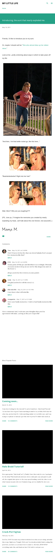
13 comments (12, 486)
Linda (9, 280)
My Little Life (10, 3)
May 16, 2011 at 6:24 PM (19, 262)
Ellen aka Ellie (12, 289)
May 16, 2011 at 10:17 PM (26, 289)
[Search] (47, 3)
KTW (9, 262)
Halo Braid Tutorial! (13, 466)
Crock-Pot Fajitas (11, 531)
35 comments (12, 551)
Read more (49, 421)
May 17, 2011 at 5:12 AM (24, 299)
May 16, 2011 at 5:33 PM (19, 250)
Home (4, 8)
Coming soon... (10, 401)
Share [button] (49, 237)
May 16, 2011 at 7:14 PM (20, 280)
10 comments (12, 421)
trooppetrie (11, 299)
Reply (10, 258)
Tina (9, 250)
